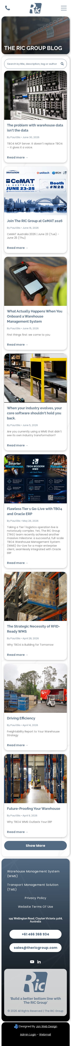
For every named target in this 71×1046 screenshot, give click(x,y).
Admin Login (28, 1034)
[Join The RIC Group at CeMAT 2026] (35, 190)
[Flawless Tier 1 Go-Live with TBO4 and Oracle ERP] (35, 478)
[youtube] (32, 962)
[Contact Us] (8, 10)
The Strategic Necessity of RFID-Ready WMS (33, 628)
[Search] (35, 64)
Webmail (45, 1034)
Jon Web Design (46, 1026)
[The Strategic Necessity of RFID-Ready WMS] (35, 596)
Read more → (17, 157)
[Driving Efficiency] (35, 688)
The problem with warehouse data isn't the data (35, 127)
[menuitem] (35, 873)
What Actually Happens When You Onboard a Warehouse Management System (34, 316)
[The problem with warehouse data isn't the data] (35, 95)
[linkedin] (39, 962)
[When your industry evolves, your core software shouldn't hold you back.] (35, 378)
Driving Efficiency (21, 718)
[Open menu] (64, 8)
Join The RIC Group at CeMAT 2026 (34, 221)
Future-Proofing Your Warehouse (33, 809)
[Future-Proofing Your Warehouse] (35, 778)
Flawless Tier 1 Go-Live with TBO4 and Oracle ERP (34, 511)
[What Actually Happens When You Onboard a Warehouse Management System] (35, 281)
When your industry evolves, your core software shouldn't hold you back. (34, 413)
